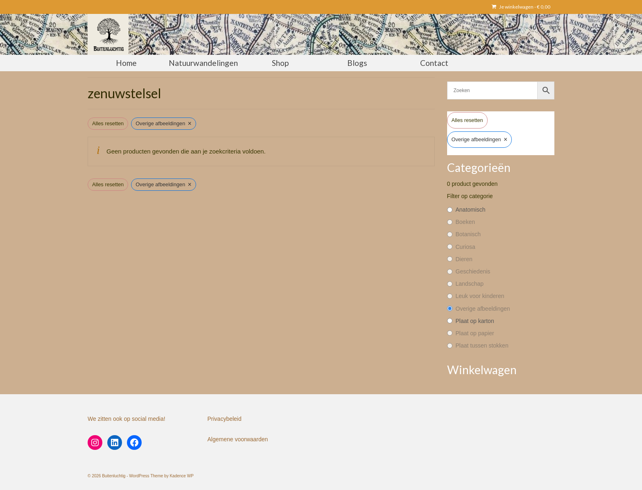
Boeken (465, 222)
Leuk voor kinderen (480, 296)
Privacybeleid (225, 418)
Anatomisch (471, 209)
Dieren (464, 259)
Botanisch (468, 234)
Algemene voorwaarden (238, 439)
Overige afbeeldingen (483, 308)
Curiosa (465, 247)
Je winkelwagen (521, 7)
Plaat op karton (475, 321)
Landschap (470, 283)
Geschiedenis (473, 271)
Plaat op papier (475, 333)
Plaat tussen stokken (482, 345)
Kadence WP (181, 476)
